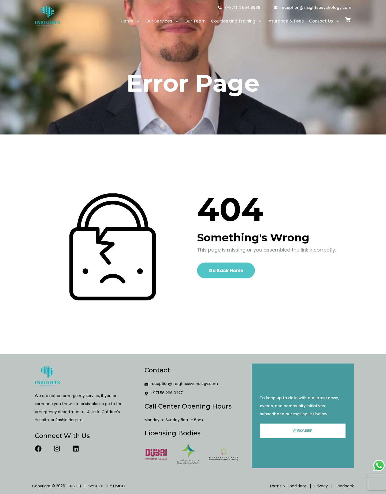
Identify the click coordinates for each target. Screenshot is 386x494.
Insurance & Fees (286, 21)
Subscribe (302, 430)
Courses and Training (236, 21)
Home (130, 21)
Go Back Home (226, 270)
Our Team (195, 21)
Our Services (162, 21)
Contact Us (324, 21)
